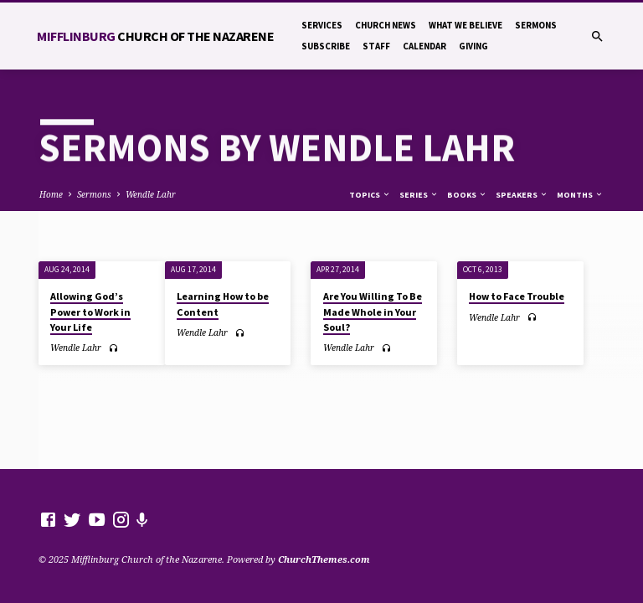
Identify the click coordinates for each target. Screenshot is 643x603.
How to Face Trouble (516, 296)
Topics (370, 194)
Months (580, 194)
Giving (473, 46)
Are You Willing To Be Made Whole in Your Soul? (372, 311)
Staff (376, 46)
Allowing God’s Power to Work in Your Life (90, 311)
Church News (385, 25)
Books (467, 194)
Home (51, 194)
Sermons (536, 25)
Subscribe (325, 46)
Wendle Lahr (151, 194)
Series (419, 194)
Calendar (424, 46)
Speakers (522, 194)
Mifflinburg (155, 36)
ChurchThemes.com (324, 559)
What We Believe (465, 25)
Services (321, 25)
